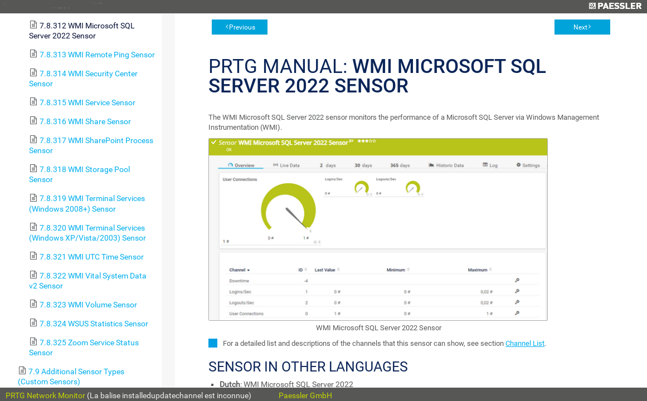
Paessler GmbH (305, 395)
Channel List (524, 343)
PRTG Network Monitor (45, 395)
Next (580, 27)
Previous (242, 27)
